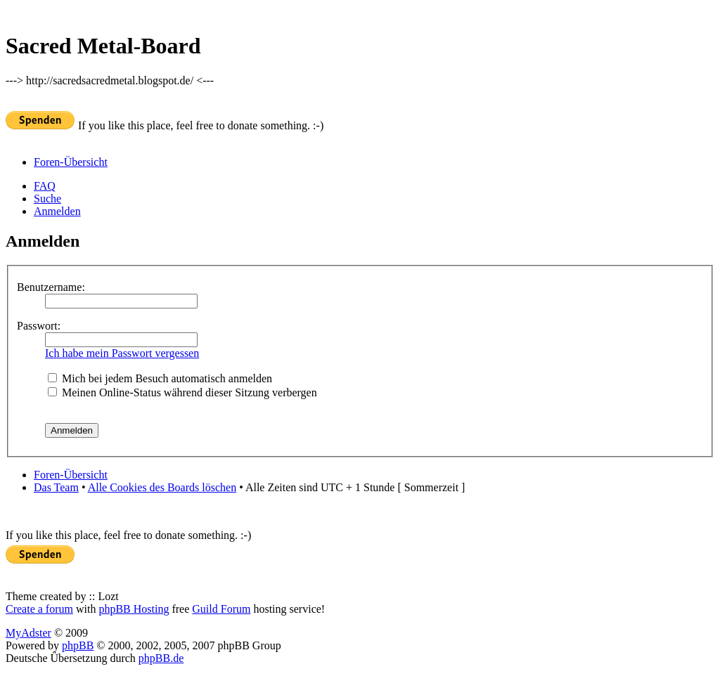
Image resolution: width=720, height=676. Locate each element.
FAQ (45, 186)
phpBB (78, 645)
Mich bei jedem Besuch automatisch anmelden (160, 378)
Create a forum (39, 609)
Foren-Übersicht (71, 162)
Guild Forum (221, 609)
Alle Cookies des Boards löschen (162, 487)
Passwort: (38, 326)
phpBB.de (161, 658)
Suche (47, 198)
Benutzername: (51, 287)
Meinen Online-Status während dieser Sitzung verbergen (182, 392)
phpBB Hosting (133, 609)
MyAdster (28, 633)
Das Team (56, 487)
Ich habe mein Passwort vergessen (122, 353)
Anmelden (57, 211)
